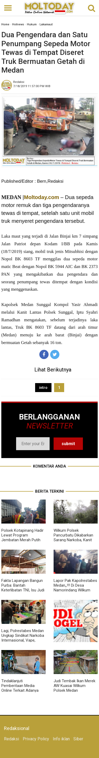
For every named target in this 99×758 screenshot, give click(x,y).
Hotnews (18, 24)
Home (5, 24)
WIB (31, 86)
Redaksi (11, 738)
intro (43, 387)
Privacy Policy (36, 738)
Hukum (32, 24)
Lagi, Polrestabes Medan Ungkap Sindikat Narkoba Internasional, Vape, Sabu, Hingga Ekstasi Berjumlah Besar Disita (22, 640)
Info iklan (61, 738)
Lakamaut (46, 24)
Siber (78, 738)
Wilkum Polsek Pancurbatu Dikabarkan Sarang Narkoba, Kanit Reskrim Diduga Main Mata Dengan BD (73, 540)
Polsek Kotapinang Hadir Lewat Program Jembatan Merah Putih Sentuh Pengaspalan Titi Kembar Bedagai (22, 540)
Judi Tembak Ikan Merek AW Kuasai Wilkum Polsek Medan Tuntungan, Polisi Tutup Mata (74, 690)
